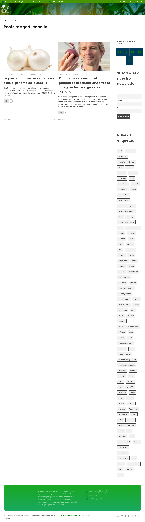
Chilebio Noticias (35, 74)
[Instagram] (126, 52)
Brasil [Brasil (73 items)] (120, 217)
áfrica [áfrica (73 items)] (121, 475)
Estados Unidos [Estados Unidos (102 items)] (124, 305)
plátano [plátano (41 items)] (131, 403)
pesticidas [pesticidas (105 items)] (122, 392)
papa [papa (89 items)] (120, 387)
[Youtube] (133, 52)
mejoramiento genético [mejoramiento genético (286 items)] (127, 360)
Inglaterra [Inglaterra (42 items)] (122, 349)
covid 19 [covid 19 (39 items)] (121, 255)
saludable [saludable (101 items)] (130, 420)
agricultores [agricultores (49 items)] (130, 151)
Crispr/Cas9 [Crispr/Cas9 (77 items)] (123, 261)
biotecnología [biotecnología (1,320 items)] (123, 200)
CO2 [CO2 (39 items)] (120, 250)
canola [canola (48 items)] (121, 233)
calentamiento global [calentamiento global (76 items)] (126, 222)
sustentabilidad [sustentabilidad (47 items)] (124, 442)
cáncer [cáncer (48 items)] (131, 266)
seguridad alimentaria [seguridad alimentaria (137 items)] (126, 425)
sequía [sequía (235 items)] (121, 431)
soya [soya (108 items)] (132, 436)
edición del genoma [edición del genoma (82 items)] (126, 288)
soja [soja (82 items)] (129, 431)
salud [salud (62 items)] (120, 420)
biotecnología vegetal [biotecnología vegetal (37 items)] (126, 211)
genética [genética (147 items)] (122, 321)
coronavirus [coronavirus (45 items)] (130, 250)
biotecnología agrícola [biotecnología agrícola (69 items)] (127, 206)
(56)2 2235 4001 (58, 2)
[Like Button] (6, 101)
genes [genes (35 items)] (121, 316)
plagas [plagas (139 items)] (121, 398)
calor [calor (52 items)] (120, 228)
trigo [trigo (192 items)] (134, 458)
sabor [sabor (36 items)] (134, 414)
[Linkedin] (139, 52)
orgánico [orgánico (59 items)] (130, 381)
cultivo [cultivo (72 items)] (134, 261)
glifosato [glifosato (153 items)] (122, 332)
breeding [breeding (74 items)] (130, 217)
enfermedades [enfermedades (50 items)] (124, 299)
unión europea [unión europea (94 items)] (133, 464)
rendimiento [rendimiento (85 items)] (123, 414)
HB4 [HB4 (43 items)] (130, 338)
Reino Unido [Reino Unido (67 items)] (133, 409)
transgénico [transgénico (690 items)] (123, 453)
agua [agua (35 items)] (120, 167)
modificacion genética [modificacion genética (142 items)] (127, 365)
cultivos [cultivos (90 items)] (121, 266)
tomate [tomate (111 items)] (136, 442)
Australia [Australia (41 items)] (135, 184)
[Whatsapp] (129, 60)
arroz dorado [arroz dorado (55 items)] (123, 184)
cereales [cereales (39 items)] (122, 239)
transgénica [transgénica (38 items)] (123, 447)
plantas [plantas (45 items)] (121, 403)
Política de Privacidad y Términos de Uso (75, 515)
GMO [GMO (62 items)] (131, 332)
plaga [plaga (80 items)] (132, 392)
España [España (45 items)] (136, 299)
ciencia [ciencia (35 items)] (130, 244)
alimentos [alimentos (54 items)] (133, 173)
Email (119, 108)
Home (7, 21)
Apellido (120, 100)
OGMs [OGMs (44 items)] (121, 381)
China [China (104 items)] (121, 244)
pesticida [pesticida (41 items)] (130, 387)
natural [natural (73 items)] (132, 370)
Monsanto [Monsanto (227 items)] (122, 370)
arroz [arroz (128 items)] (132, 178)
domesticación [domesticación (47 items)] (124, 277)
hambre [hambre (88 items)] (121, 338)
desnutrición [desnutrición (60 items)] (133, 272)
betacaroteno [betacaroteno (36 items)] (124, 195)
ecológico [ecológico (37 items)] (122, 283)
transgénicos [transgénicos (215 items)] (123, 458)
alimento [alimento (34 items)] (122, 173)
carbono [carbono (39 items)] (131, 233)
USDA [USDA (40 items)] (120, 469)
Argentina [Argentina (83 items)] (122, 178)
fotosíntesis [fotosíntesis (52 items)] (123, 310)
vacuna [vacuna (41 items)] (129, 469)
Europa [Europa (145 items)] (136, 305)
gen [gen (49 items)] (132, 310)
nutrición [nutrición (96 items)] (122, 376)
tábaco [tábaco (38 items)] (121, 464)
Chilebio (23, 74)
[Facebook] (119, 52)
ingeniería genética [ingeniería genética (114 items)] (126, 343)
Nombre (120, 93)
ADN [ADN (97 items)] (120, 151)
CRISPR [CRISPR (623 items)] (131, 255)
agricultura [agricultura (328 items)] (122, 156)
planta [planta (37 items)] (130, 398)
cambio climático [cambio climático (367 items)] (133, 228)
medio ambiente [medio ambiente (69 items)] (125, 354)
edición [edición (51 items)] (133, 283)
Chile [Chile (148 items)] (131, 239)
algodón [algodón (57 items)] (130, 167)
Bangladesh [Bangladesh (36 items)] (123, 189)
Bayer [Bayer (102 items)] (134, 189)
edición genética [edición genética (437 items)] (125, 294)
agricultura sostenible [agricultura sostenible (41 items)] (126, 162)
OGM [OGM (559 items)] (131, 376)
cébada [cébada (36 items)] (121, 272)
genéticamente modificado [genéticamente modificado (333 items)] (128, 327)
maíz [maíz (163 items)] (131, 349)
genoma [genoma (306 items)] (131, 316)
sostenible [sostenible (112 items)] (122, 436)
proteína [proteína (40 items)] (122, 409)
